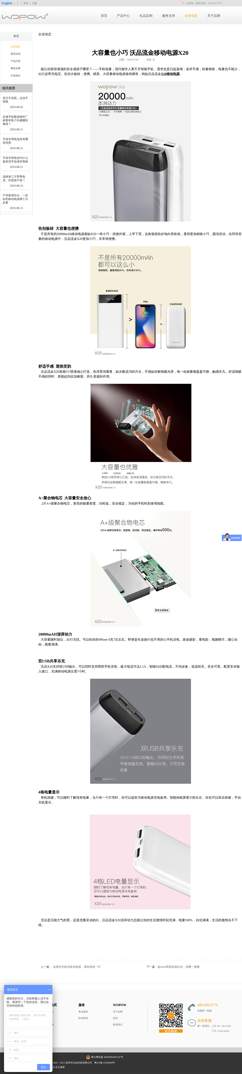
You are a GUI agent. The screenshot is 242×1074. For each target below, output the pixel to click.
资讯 (115, 1018)
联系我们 (118, 1024)
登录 (25, 3)
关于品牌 (118, 1011)
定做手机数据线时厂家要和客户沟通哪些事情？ (15, 120)
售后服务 (83, 1011)
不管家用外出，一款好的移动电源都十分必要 (15, 199)
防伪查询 (83, 1018)
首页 (104, 15)
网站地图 (122, 1062)
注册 (34, 3)
